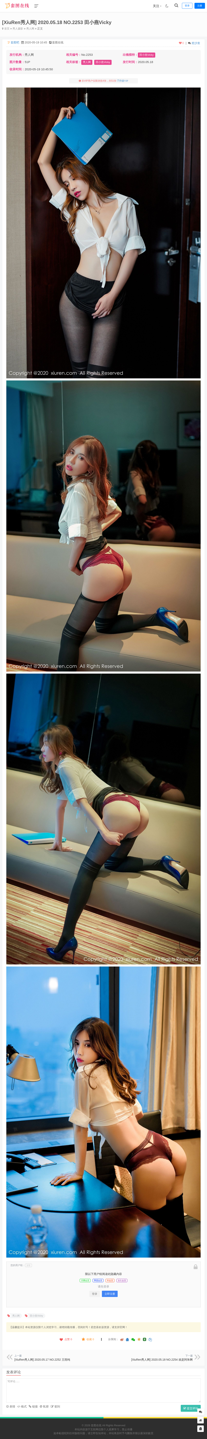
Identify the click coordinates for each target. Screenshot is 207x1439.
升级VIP (123, 80)
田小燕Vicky (146, 54)
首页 (6, 28)
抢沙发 (196, 42)
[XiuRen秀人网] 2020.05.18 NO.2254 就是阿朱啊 (161, 1359)
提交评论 (190, 1408)
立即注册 (110, 1293)
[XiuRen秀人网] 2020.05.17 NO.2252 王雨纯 (42, 1359)
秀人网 (32, 28)
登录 (94, 1293)
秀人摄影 (19, 28)
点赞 (65, 1339)
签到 (55, 1406)
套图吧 (15, 42)
